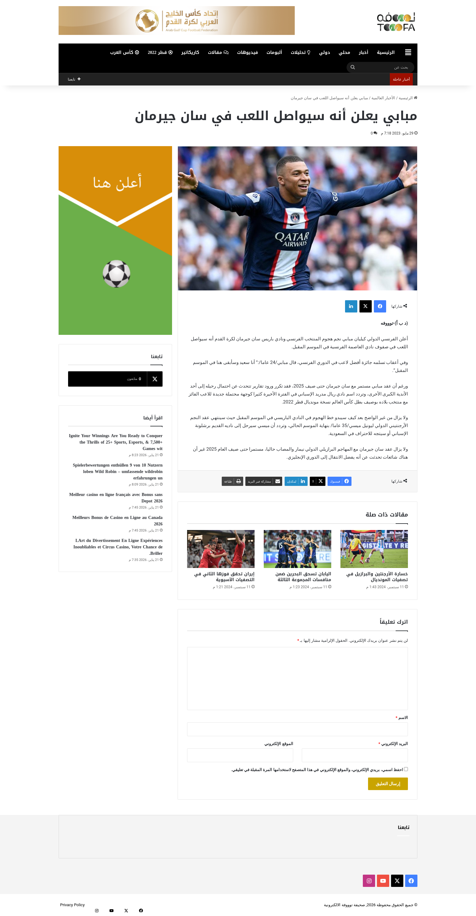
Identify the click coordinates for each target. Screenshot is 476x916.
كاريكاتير (190, 52)
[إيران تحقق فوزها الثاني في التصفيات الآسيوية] (221, 549)
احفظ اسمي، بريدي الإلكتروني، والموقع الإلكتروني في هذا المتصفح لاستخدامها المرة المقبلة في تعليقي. (317, 769)
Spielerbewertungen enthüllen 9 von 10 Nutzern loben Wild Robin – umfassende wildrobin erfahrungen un (118, 471)
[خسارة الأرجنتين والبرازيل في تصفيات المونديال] (374, 549)
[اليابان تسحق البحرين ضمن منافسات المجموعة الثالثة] (297, 549)
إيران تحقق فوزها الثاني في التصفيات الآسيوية (224, 577)
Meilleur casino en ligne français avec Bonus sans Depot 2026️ (116, 497)
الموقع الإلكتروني (278, 743)
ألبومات (274, 52)
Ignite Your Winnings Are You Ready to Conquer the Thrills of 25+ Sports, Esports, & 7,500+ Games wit (116, 442)
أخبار (363, 52)
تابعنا (403, 827)
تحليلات (300, 52)
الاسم (402, 717)
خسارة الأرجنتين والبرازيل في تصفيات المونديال (377, 577)
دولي (324, 52)
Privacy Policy (72, 905)
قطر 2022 (160, 52)
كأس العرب (124, 52)
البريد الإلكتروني (393, 743)
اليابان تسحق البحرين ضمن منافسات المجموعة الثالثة (303, 577)
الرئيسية (386, 52)
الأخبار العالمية (383, 98)
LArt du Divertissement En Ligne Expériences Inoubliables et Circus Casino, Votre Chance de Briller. (118, 547)
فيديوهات (247, 52)
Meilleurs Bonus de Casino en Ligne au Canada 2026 (117, 520)
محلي (344, 52)
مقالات (218, 52)
